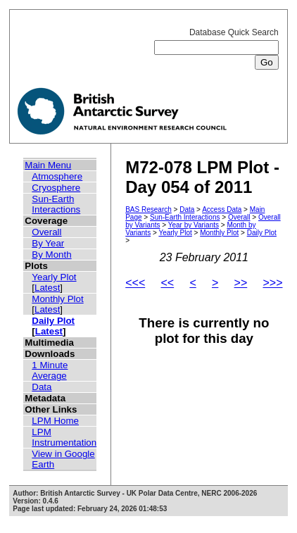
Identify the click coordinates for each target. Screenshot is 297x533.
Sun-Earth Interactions (56, 204)
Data (41, 387)
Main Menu (48, 165)
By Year (48, 243)
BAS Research (148, 209)
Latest (47, 287)
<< (167, 283)
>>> (272, 283)
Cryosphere (56, 187)
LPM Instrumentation (64, 437)
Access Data (221, 209)
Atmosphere (57, 176)
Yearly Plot (54, 277)
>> (241, 283)
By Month (51, 254)
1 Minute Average (50, 370)
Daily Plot (53, 320)
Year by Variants (193, 225)
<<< (135, 283)
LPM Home (55, 420)
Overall (46, 232)
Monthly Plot (57, 299)
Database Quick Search (216, 47)
